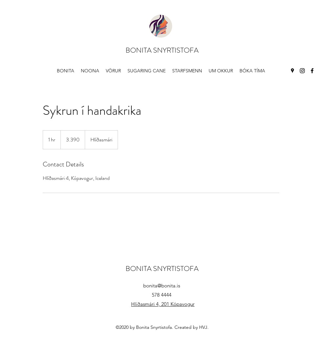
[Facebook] (312, 70)
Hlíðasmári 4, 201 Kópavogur (163, 304)
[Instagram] (302, 70)
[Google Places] (292, 70)
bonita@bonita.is (161, 285)
